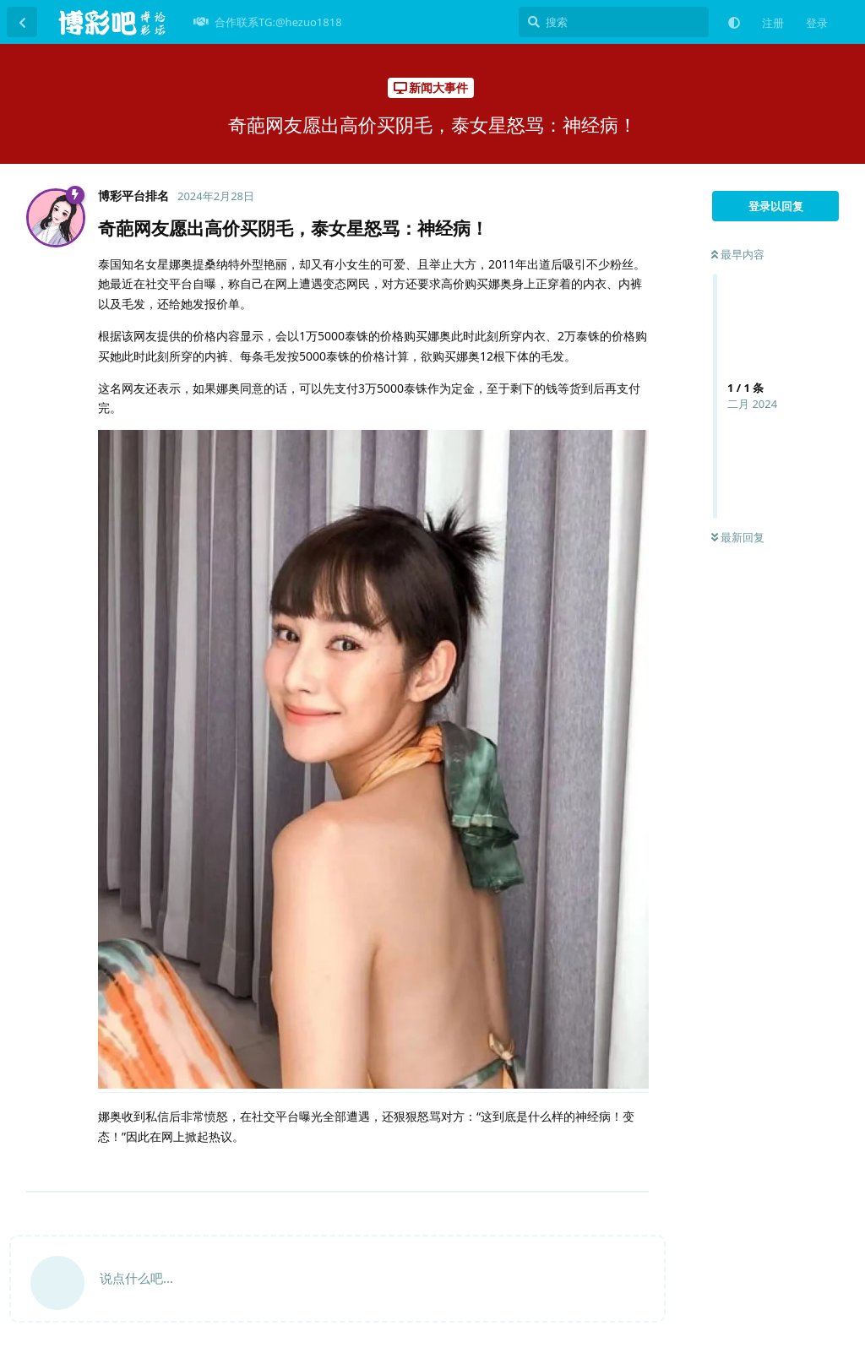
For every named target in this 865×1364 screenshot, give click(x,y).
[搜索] (614, 22)
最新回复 (737, 537)
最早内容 (737, 254)
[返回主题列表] (22, 22)
